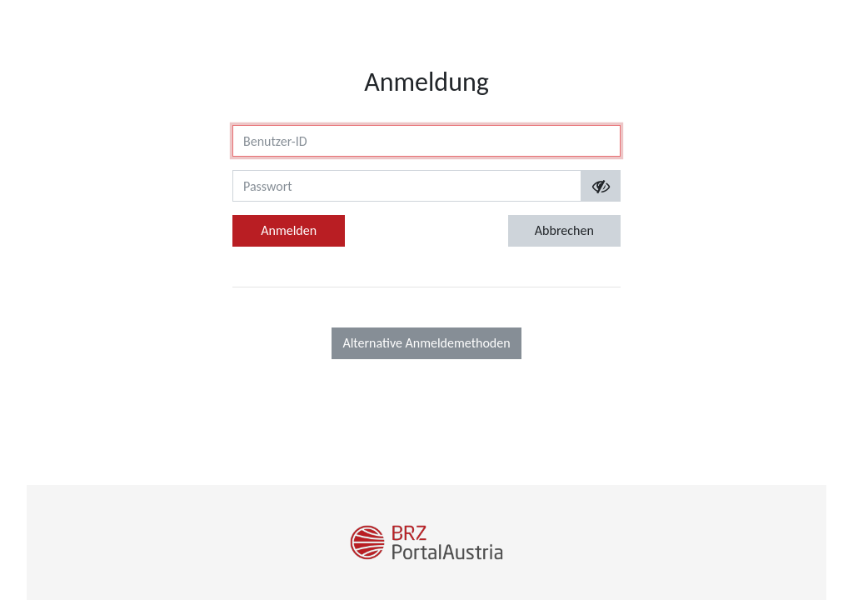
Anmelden (289, 230)
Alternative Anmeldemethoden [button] (426, 343)
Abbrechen (564, 230)
